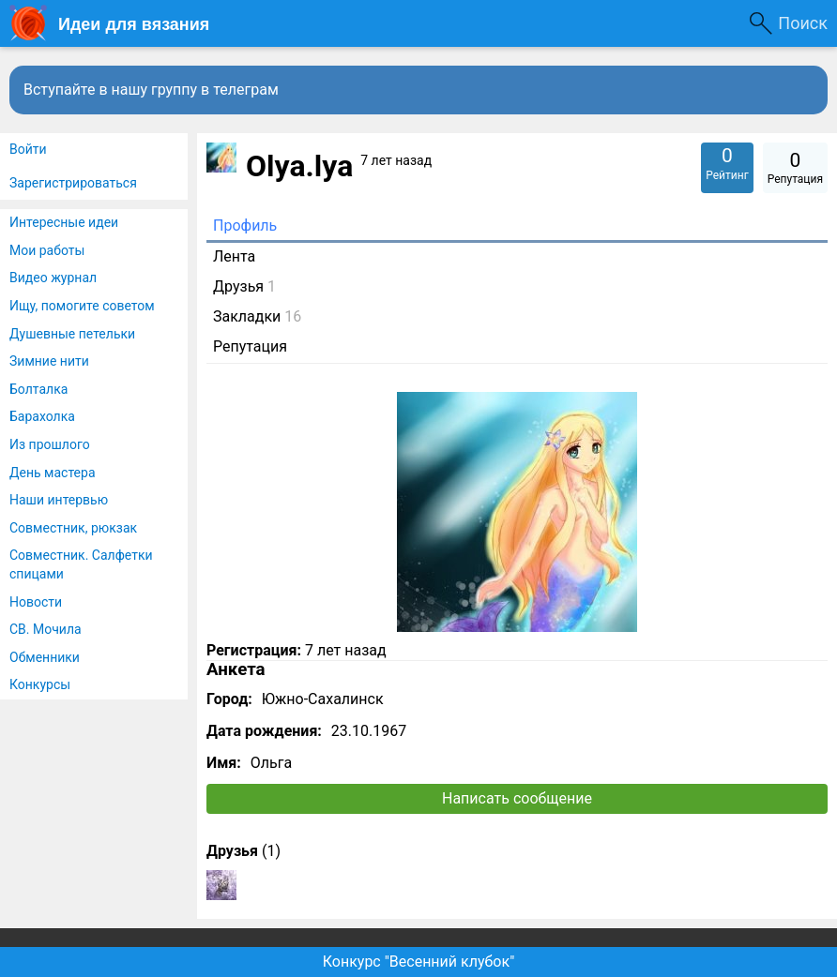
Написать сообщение (517, 798)
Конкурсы (39, 684)
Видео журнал (53, 277)
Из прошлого (49, 444)
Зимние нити (49, 360)
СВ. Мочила (45, 629)
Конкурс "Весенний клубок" (419, 961)
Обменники (44, 657)
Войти (28, 149)
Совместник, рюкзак (73, 527)
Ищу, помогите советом (82, 305)
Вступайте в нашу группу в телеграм (151, 89)
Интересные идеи (63, 222)
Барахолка (42, 416)
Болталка (38, 389)
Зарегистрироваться (73, 182)
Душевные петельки (72, 333)
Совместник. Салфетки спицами (81, 564)
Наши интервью (58, 499)
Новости (35, 601)
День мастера (52, 472)
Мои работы (46, 250)
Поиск (803, 23)
